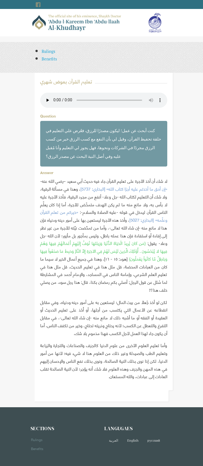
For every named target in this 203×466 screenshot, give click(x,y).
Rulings (48, 51)
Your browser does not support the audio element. (103, 100)
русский (153, 440)
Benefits (49, 59)
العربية (113, 440)
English (132, 440)
